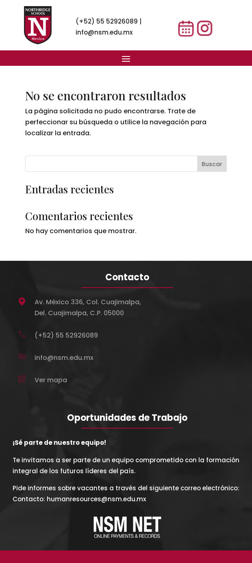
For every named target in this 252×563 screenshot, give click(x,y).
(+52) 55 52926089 (107, 21)
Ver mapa (51, 380)
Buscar (212, 164)
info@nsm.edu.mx (104, 32)
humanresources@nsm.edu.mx (96, 499)
